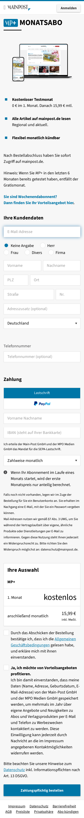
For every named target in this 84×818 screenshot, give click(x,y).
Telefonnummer (17, 346)
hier (70, 203)
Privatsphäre (43, 811)
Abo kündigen (68, 811)
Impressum (16, 806)
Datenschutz (14, 770)
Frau (14, 253)
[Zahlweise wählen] (42, 460)
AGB (8, 811)
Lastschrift (42, 392)
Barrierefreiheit (64, 806)
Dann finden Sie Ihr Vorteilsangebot (35, 203)
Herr (51, 246)
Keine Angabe (22, 246)
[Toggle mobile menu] (5, 7)
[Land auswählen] (42, 323)
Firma (60, 253)
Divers (37, 253)
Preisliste (23, 811)
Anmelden (69, 8)
